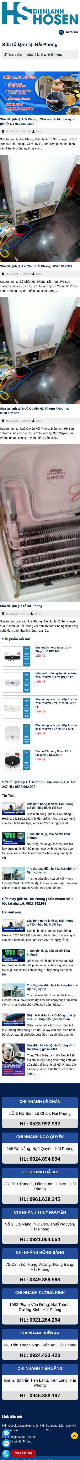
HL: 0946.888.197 (40, 1395)
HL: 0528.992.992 (40, 1123)
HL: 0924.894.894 (40, 1159)
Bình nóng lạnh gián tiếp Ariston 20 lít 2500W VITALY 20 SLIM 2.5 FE (56, 703)
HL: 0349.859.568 (40, 1279)
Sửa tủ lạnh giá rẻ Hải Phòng (21, 606)
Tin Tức (8, 795)
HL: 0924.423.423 (40, 1355)
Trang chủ (15, 54)
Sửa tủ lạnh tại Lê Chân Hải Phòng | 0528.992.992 (36, 266)
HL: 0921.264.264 (40, 1320)
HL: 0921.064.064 (40, 1239)
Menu (72, 32)
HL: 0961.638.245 (40, 1199)
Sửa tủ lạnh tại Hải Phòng (45, 54)
